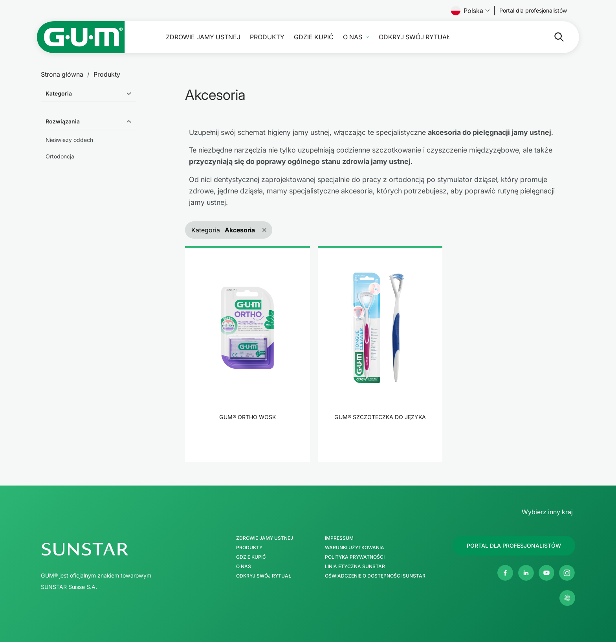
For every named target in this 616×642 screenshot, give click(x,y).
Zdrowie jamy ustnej (203, 37)
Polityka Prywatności (355, 557)
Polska (470, 10)
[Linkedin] (526, 573)
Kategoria (59, 93)
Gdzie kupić (314, 37)
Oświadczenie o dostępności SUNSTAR (375, 576)
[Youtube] (546, 573)
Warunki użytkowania (354, 547)
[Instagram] (567, 573)
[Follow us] (533, 10)
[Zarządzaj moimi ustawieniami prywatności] (567, 598)
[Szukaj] (528, 37)
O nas (352, 37)
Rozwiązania (63, 121)
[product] (247, 354)
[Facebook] (505, 573)
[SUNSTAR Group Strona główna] (119, 549)
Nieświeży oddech (69, 139)
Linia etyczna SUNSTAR (355, 566)
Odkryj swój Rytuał (414, 37)
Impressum (339, 538)
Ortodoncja (60, 156)
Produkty (267, 37)
